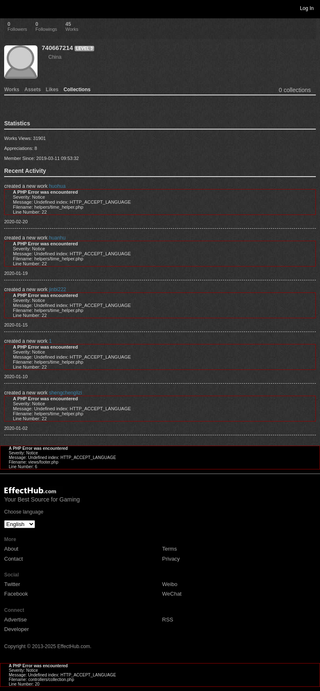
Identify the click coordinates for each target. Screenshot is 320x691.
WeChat (172, 594)
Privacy (171, 559)
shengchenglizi (65, 393)
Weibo (170, 584)
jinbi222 (57, 289)
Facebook (16, 594)
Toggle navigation (10, 8)
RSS (167, 619)
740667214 (57, 47)
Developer (16, 629)
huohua (57, 186)
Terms (169, 549)
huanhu (57, 238)
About (11, 549)
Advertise (15, 619)
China (54, 57)
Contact (13, 559)
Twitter (12, 584)
